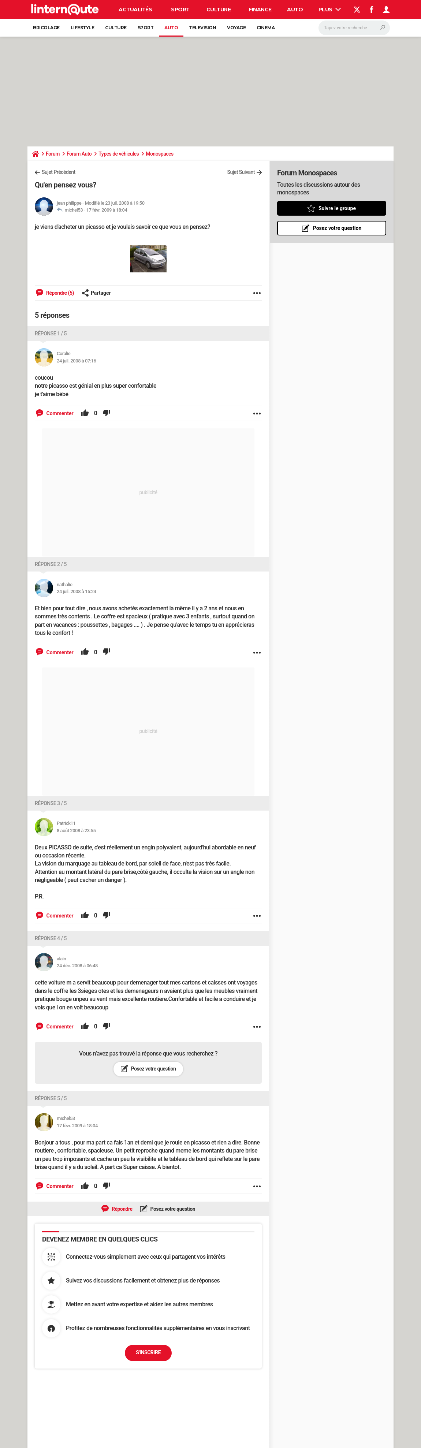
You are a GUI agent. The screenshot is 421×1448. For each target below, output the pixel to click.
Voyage (236, 27)
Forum (53, 154)
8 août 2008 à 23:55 (76, 830)
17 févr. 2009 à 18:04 (106, 210)
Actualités (135, 9)
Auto (295, 9)
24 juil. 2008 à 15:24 (76, 591)
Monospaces (160, 154)
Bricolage (46, 27)
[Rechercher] (354, 28)
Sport (180, 9)
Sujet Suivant (241, 172)
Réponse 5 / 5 (51, 1098)
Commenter (59, 413)
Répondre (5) (59, 293)
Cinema (266, 27)
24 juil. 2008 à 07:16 (76, 361)
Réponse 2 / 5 (51, 564)
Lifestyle (82, 27)
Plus (329, 9)
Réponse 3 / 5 (51, 803)
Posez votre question (153, 1069)
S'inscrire (148, 1352)
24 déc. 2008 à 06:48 (77, 965)
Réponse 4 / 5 (51, 938)
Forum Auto (79, 154)
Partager (96, 293)
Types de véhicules (118, 154)
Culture (218, 9)
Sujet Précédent (58, 172)
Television (202, 27)
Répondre (122, 1209)
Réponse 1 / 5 (51, 333)
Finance (260, 9)
